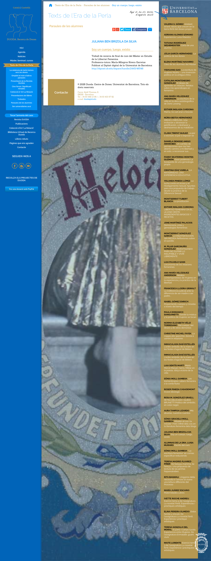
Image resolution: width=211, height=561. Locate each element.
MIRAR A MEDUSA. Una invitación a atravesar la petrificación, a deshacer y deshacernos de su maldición (179, 124)
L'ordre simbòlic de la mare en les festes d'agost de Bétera (179, 347)
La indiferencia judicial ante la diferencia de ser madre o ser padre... (179, 293)
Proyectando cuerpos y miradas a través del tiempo (180, 305)
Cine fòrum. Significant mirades (21, 87)
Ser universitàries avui (21, 106)
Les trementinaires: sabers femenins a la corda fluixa (180, 381)
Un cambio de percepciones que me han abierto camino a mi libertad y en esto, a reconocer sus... (179, 147)
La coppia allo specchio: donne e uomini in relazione (179, 336)
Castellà (25, 7)
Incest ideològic (172, 392)
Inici (21, 48)
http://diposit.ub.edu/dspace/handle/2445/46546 (117, 68)
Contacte (21, 147)
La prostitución (181, 201)
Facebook (14, 166)
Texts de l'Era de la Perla (21, 65)
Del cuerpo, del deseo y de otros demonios (178, 326)
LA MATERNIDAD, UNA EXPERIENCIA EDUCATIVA (178, 172)
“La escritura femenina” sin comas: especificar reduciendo (179, 453)
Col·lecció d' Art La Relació (21, 92)
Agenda (21, 52)
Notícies (21, 56)
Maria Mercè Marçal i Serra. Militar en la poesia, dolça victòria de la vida (179, 369)
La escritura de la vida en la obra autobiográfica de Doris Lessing (179, 101)
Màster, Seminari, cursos (21, 60)
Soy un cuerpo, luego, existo (127, 5)
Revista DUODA (21, 119)
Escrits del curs (182, 445)
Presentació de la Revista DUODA (21, 82)
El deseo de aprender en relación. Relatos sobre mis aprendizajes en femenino (178, 87)
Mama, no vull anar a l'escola (178, 112)
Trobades (22, 99)
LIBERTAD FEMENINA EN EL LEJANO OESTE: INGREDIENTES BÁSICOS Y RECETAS (178, 213)
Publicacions (21, 124)
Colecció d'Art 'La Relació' (21, 128)
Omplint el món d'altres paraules (22, 77)
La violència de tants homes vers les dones (21, 71)
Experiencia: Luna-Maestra (177, 37)
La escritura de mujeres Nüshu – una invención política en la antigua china (180, 72)
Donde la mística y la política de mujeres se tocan (180, 315)
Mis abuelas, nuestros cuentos (179, 411)
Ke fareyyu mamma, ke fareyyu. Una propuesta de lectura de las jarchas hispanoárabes (179, 468)
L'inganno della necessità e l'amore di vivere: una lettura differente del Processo (179, 481)
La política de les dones (180, 54)
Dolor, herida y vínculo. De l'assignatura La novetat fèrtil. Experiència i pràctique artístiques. (180, 516)
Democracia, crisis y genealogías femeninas (175, 226)
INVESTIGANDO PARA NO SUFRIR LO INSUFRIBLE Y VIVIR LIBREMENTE (178, 253)
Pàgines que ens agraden (22, 143)
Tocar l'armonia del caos (21, 115)
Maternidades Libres (174, 493)
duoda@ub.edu (90, 99)
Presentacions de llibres (21, 96)
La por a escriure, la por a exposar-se (179, 134)
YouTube (28, 166)
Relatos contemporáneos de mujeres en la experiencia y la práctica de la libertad (180, 279)
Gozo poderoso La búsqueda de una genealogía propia (178, 162)
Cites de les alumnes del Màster (180, 64)
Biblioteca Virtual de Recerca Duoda (21, 133)
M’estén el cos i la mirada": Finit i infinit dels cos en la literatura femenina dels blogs (180, 423)
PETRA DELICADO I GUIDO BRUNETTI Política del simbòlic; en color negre (180, 402)
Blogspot (21, 166)
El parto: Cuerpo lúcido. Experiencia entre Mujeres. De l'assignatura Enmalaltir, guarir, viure (180, 533)
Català (16, 7)
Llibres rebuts (21, 139)
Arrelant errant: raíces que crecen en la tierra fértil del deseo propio (179, 26)
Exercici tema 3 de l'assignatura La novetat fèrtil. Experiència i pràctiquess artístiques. (180, 546)
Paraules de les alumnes (21, 103)
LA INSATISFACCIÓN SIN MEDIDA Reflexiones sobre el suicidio (179, 238)
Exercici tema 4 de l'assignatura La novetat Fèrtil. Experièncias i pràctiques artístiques (179, 503)
